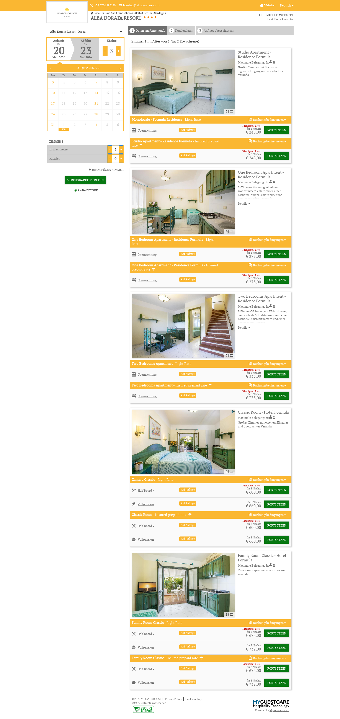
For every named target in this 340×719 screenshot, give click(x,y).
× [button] (65, 704)
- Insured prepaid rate (175, 143)
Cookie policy (193, 699)
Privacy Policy (173, 699)
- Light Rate (166, 119)
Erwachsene (58, 149)
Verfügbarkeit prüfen (85, 180)
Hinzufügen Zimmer (106, 170)
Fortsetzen (276, 130)
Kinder (54, 158)
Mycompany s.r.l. (279, 710)
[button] (267, 120)
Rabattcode (85, 190)
